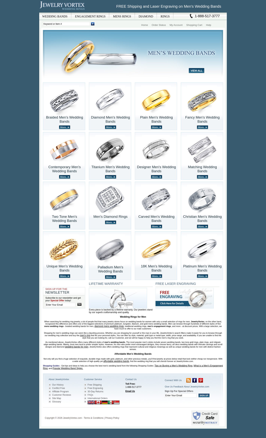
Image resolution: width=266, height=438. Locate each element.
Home (144, 25)
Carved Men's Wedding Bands (156, 219)
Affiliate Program (60, 391)
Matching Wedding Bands (202, 169)
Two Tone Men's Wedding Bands (64, 219)
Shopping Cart (194, 25)
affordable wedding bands (116, 361)
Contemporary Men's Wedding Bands (64, 169)
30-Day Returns (95, 391)
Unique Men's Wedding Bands (65, 268)
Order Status (159, 25)
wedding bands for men (76, 346)
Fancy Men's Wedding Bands (202, 119)
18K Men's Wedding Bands (156, 268)
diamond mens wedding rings (109, 326)
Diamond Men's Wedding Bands (110, 119)
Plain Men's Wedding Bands (156, 119)
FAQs (90, 395)
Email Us (130, 391)
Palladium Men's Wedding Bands (110, 269)
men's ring (85, 335)
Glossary (56, 402)
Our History (58, 385)
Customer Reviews (61, 395)
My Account (176, 25)
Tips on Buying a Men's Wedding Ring (173, 365)
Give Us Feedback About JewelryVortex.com (187, 386)
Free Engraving (95, 388)
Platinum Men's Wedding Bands (202, 268)
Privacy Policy (112, 418)
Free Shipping (95, 385)
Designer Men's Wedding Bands (156, 169)
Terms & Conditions (93, 418)
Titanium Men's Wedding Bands (110, 169)
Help (208, 25)
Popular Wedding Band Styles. (68, 368)
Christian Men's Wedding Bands (202, 219)
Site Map (56, 398)
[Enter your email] (60, 305)
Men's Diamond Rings (110, 217)
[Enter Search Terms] (66, 24)
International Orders (97, 398)
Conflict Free (58, 388)
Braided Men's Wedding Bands (64, 119)
